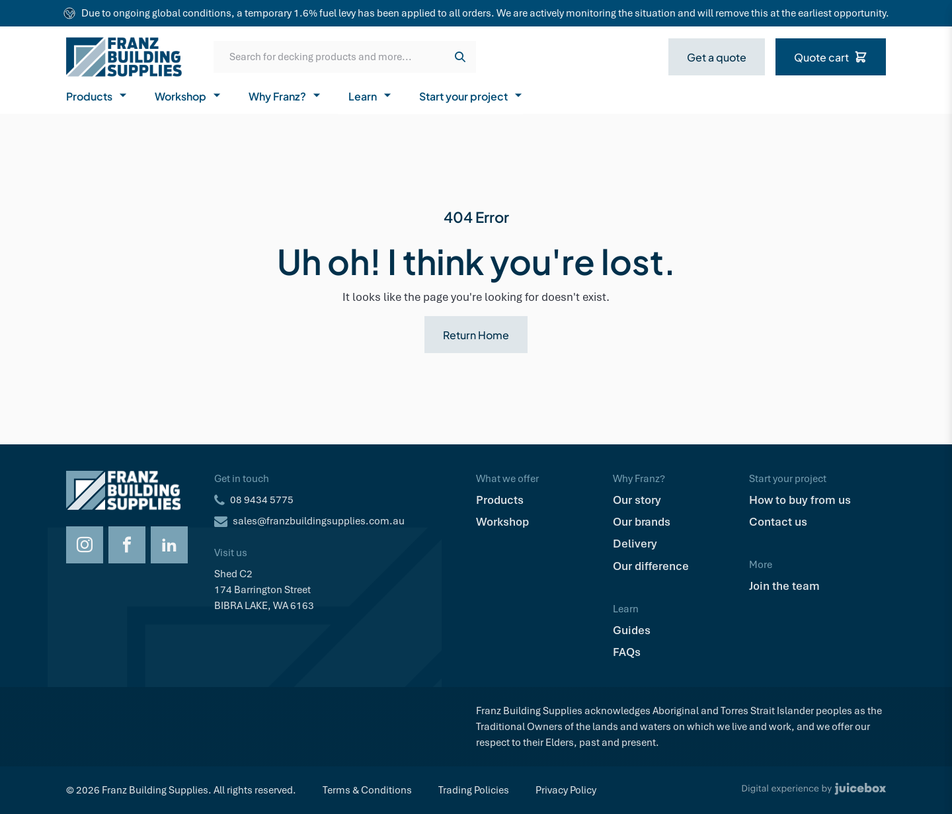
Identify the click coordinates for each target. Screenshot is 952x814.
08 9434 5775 (262, 500)
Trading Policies (473, 790)
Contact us (778, 521)
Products (97, 95)
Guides (632, 630)
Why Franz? (285, 95)
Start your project (471, 95)
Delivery (635, 543)
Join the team (784, 586)
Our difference (651, 566)
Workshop (188, 95)
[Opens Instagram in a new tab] (84, 544)
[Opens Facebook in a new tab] (126, 544)
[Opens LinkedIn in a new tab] (169, 544)
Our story (637, 500)
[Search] (460, 57)
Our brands (641, 521)
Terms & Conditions (367, 790)
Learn (370, 95)
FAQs (627, 652)
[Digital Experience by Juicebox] (814, 790)
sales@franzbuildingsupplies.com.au (319, 521)
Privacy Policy (566, 790)
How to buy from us (800, 500)
